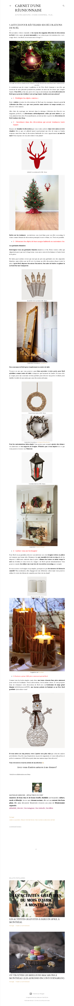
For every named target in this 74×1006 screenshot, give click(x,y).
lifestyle (23, 820)
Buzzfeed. (41, 672)
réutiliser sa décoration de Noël (46, 820)
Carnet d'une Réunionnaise (28, 7)
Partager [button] (11, 817)
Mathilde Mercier (30, 820)
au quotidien (16, 820)
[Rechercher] (63, 5)
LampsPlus (43, 363)
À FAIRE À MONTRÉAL (39, 15)
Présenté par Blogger (37, 994)
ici (43, 763)
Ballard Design (41, 547)
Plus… (50, 15)
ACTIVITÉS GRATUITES (23, 15)
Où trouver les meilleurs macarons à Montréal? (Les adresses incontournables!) (36, 977)
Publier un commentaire (22, 925)
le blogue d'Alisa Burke (43, 442)
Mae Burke (45, 997)
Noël (36, 820)
